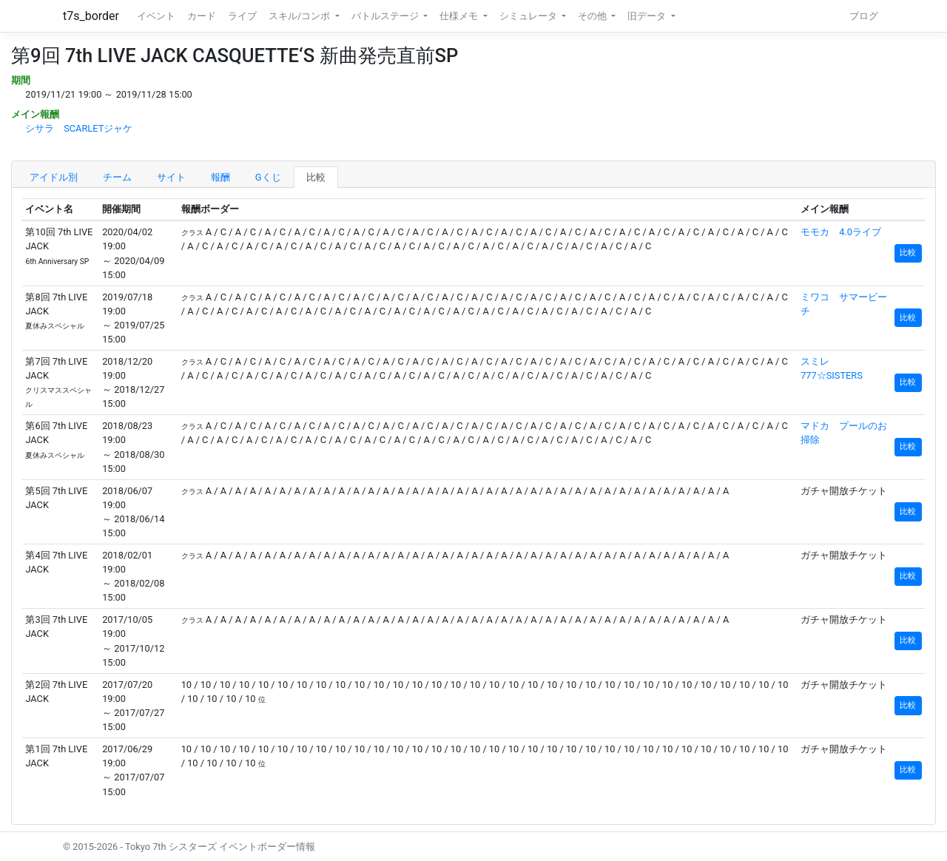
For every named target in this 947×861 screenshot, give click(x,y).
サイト (171, 177)
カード (201, 15)
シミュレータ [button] (529, 15)
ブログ (863, 15)
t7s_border (91, 16)
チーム (117, 177)
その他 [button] (593, 15)
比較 (316, 177)
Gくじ (268, 177)
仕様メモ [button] (459, 15)
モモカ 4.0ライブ (841, 231)
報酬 (220, 177)
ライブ (242, 15)
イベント (156, 15)
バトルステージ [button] (386, 15)
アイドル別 (54, 177)
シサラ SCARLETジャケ (78, 128)
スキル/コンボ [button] (300, 15)
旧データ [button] (647, 15)
